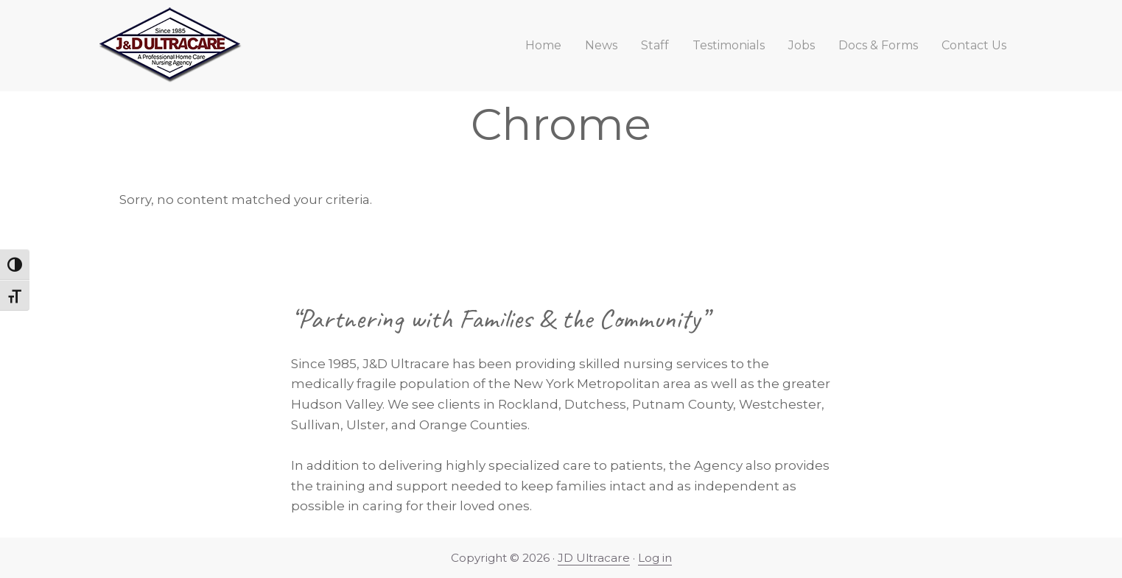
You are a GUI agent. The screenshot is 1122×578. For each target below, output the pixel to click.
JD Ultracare (594, 558)
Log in (655, 558)
